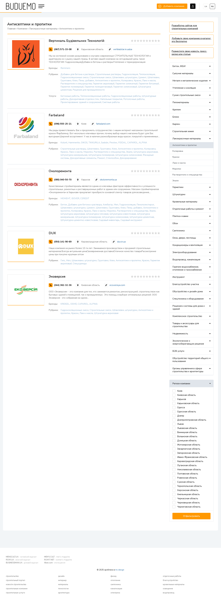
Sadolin (104, 142)
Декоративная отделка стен (84, 99)
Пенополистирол (145, 204)
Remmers (65, 68)
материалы (63, 584)
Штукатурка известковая (123, 213)
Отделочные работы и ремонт (188, 208)
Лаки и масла (149, 80)
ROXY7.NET (58, 559)
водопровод (168, 592)
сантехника (116, 584)
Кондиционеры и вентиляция (187, 245)
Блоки (175, 116)
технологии (63, 588)
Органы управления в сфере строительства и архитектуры (187, 370)
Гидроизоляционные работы (126, 96)
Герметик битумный (149, 83)
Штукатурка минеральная (74, 155)
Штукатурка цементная (141, 217)
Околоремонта (60, 171)
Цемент (142, 77)
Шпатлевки (153, 77)
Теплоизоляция (147, 74)
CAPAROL (132, 142)
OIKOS (84, 142)
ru (212, 6)
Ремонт (101, 158)
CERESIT (84, 198)
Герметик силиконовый (125, 86)
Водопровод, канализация (186, 259)
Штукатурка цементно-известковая (79, 220)
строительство (12, 576)
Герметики (177, 187)
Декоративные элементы (83, 158)
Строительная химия (183, 131)
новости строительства (16, 584)
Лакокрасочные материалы (186, 138)
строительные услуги (15, 592)
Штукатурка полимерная (101, 155)
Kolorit (64, 142)
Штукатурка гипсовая (97, 213)
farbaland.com (103, 123)
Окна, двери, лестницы (184, 237)
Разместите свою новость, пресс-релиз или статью (189, 53)
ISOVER (75, 198)
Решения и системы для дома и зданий (188, 307)
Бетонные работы (70, 96)
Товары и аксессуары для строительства (185, 325)
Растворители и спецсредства (76, 83)
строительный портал (15, 580)
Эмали (129, 151)
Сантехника (178, 230)
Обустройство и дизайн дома (187, 291)
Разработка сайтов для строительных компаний (185, 27)
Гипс (63, 260)
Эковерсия (57, 276)
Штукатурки (178, 194)
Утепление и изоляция (184, 87)
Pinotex (113, 142)
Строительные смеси (100, 77)
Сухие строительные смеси (186, 95)
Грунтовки (66, 80)
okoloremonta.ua (108, 179)
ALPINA (143, 142)
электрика (115, 592)
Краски (137, 80)
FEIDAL (122, 142)
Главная (11, 28)
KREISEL (65, 303)
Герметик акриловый (103, 83)
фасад (113, 576)
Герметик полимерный (72, 86)
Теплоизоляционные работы (95, 96)
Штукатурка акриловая (145, 151)
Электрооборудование (184, 252)
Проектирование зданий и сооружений (81, 102)
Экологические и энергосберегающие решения (188, 342)
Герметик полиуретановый (98, 86)
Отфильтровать (191, 516)
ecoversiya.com (117, 285)
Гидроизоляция (130, 74)
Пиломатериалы (180, 102)
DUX (52, 233)
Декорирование (128, 158)
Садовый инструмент (131, 220)
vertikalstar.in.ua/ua (122, 49)
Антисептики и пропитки (107, 80)
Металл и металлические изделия (190, 80)
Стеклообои (112, 158)
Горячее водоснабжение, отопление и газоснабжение (187, 268)
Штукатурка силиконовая (128, 155)
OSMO (73, 303)
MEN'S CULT (57, 557)
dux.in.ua (121, 241)
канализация (116, 588)
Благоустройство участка (185, 284)
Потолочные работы (134, 99)
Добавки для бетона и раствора (77, 74)
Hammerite (74, 142)
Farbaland (56, 115)
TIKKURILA (94, 142)
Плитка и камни (180, 216)
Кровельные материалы (184, 201)
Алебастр (108, 204)
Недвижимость (180, 333)
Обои (175, 223)
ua (205, 6)
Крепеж (176, 109)
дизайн (61, 576)
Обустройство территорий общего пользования (190, 360)
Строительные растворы (108, 74)
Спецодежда (80, 263)
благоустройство (170, 580)
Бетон (64, 204)
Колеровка (127, 80)
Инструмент (178, 277)
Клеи (75, 80)
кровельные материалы (173, 584)
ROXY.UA (18, 559)
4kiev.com (54, 562)
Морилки (88, 151)
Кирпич (176, 124)
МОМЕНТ (65, 198)
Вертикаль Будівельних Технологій (76, 41)
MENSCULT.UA (21, 557)
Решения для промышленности (89, 89)
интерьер (62, 580)
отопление (115, 580)
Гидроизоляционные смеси (75, 77)
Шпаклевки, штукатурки (124, 77)
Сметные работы (111, 102)
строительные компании (16, 588)
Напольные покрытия (111, 99)
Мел (116, 204)
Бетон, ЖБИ (178, 66)
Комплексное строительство (187, 316)
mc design (119, 570)
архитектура (63, 592)
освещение (168, 588)
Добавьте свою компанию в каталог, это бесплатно (191, 40)
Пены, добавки (86, 80)
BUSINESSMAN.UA (22, 562)
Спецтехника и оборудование (188, 298)
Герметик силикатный (126, 83)
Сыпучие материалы (182, 73)
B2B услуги (178, 351)
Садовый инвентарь (109, 220)
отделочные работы (172, 576)
